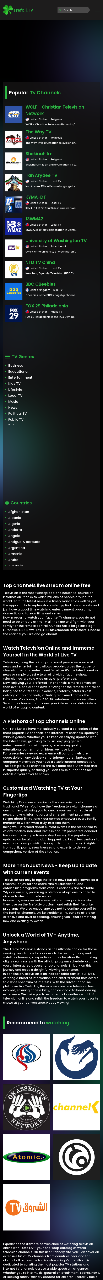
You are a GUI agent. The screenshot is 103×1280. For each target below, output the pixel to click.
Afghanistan (18, 511)
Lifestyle (15, 389)
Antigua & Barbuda (24, 541)
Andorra (15, 529)
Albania (14, 517)
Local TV (15, 395)
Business (15, 365)
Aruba (13, 559)
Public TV (15, 419)
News (12, 407)
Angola (14, 535)
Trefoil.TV (18, 10)
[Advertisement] (51, 50)
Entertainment (20, 377)
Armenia (15, 553)
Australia (15, 565)
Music (13, 401)
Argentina (16, 547)
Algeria (14, 523)
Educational (18, 371)
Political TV (17, 413)
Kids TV (14, 383)
